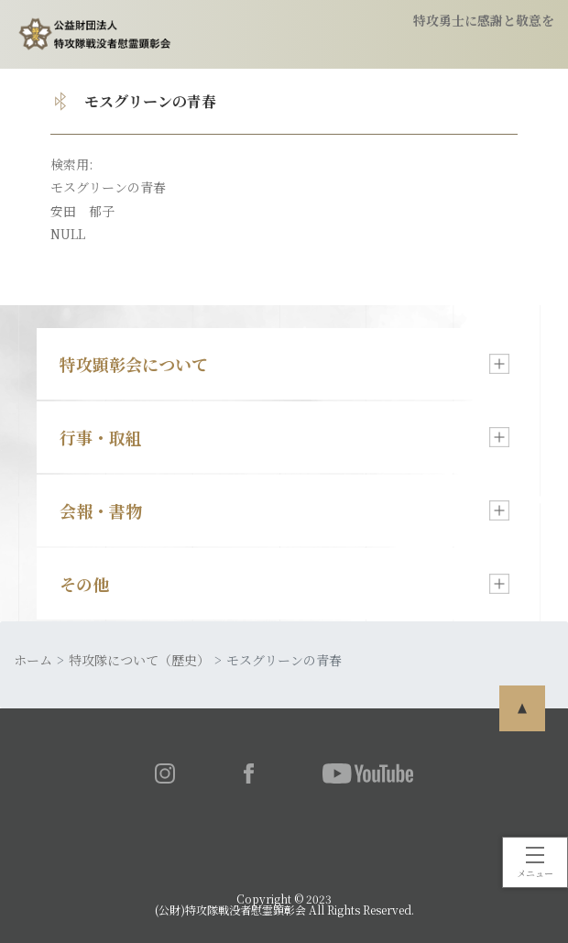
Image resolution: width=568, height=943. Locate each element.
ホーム (33, 660)
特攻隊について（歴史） (139, 660)
